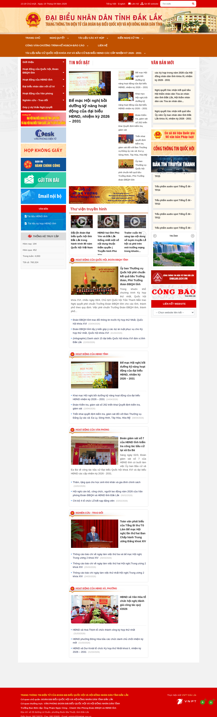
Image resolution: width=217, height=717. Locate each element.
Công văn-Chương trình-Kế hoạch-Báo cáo (55, 45)
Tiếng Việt (111, 3)
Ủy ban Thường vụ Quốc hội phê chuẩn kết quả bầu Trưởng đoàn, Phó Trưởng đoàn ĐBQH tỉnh (132, 276)
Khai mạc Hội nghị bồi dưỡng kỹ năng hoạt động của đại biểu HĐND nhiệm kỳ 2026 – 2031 (106, 397)
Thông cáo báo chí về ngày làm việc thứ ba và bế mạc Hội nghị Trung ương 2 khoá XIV (107, 556)
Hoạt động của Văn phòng (43, 93)
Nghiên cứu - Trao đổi (43, 100)
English (121, 3)
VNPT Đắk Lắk (188, 695)
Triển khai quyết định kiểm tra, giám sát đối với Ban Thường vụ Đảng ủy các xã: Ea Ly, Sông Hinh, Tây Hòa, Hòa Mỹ (108, 416)
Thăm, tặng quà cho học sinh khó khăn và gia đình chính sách (107, 484)
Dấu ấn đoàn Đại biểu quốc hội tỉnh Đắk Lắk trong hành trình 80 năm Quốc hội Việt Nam (82, 240)
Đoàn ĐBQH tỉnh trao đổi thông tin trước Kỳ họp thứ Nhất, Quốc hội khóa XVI (108, 321)
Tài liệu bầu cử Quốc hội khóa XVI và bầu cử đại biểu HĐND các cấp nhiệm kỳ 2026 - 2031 (83, 53)
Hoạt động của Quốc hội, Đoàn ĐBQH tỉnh (43, 71)
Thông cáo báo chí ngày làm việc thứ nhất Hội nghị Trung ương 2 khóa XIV (108, 574)
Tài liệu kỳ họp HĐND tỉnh (40, 223)
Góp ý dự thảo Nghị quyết (38, 107)
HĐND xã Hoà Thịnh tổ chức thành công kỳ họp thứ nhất (104, 631)
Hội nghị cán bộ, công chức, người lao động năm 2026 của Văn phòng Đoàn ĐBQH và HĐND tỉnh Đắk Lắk (108, 493)
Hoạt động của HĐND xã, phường (96, 588)
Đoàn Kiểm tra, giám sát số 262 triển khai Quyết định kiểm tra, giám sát (107, 406)
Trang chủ (32, 37)
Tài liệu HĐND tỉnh (36, 216)
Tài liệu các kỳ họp (91, 37)
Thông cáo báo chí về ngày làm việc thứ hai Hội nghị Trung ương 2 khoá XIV (109, 565)
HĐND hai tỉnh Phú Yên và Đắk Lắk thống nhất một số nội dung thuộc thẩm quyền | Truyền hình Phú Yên (108, 243)
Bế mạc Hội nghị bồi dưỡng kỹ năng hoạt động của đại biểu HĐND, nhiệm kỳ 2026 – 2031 (89, 110)
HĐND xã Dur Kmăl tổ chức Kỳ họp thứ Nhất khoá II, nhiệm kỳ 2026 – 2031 (107, 650)
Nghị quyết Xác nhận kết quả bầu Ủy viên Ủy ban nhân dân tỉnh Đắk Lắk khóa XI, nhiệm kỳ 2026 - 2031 (173, 118)
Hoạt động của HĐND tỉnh (43, 79)
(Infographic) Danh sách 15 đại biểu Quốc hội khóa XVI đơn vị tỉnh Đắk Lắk (109, 340)
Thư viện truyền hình (88, 209)
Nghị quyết (57, 37)
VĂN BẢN (43, 209)
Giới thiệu (43, 62)
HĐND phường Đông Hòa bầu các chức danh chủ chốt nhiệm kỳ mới (108, 641)
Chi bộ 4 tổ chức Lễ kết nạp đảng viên (100, 500)
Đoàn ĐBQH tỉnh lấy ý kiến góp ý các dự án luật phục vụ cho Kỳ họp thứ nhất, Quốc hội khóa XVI (108, 331)
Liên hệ (102, 45)
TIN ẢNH (174, 236)
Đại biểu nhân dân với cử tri (43, 86)
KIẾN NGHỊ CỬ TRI (129, 37)
